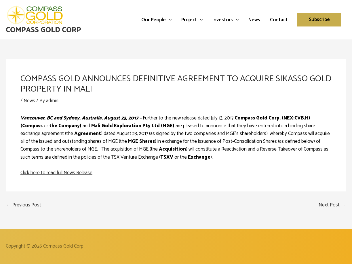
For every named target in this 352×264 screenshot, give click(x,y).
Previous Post (23, 205)
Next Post (332, 205)
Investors (222, 20)
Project (189, 20)
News (254, 20)
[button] (319, 19)
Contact (279, 20)
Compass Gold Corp (43, 30)
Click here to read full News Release (56, 173)
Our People (153, 20)
